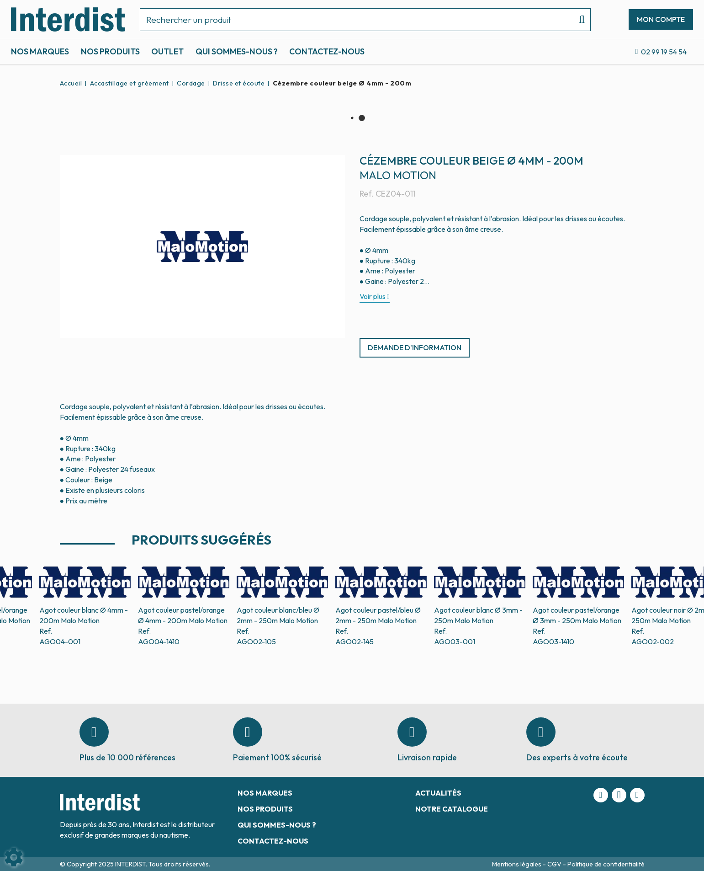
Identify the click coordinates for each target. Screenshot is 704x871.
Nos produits (110, 51)
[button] (341, 83)
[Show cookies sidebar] (14, 857)
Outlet (167, 51)
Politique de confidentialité (606, 864)
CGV (555, 864)
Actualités (438, 792)
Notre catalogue (451, 808)
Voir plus (373, 296)
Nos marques (40, 51)
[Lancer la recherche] (578, 19)
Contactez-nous (327, 51)
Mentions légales (517, 864)
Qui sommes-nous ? (237, 51)
